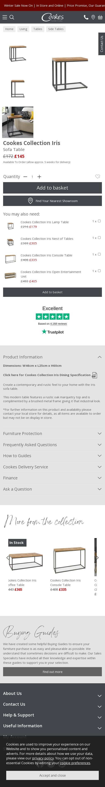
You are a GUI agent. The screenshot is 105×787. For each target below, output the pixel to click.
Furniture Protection (22, 433)
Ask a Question (17, 489)
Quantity (11, 176)
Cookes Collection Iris (30, 582)
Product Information (22, 357)
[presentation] (7, 557)
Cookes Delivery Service (25, 467)
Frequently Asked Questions (30, 444)
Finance (10, 478)
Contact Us (101, 44)
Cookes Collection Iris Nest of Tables (47, 238)
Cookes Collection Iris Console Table (46, 255)
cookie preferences (75, 762)
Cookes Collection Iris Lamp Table (45, 222)
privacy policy (43, 758)
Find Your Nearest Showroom (52, 201)
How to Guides (17, 455)
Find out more (53, 672)
